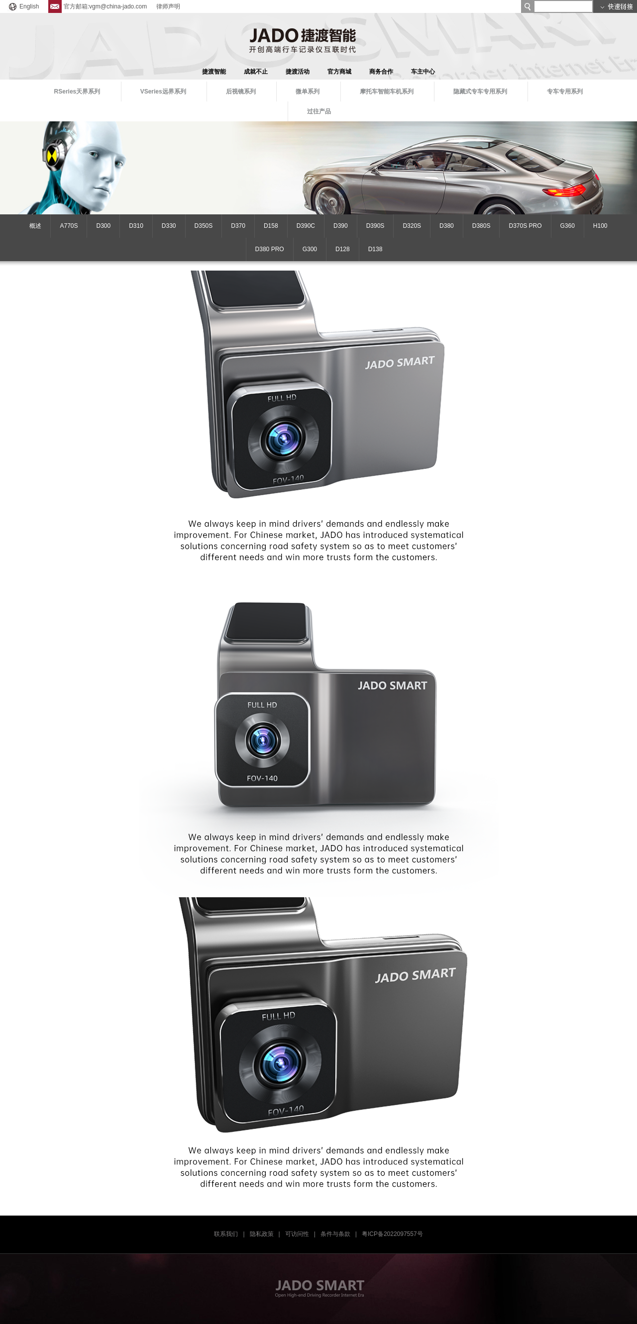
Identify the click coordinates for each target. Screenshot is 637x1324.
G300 (310, 249)
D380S (481, 225)
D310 (136, 225)
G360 (567, 225)
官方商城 (339, 71)
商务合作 (381, 71)
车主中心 (423, 71)
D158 (271, 225)
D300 (103, 225)
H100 (600, 225)
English (23, 6)
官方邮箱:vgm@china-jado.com (97, 6)
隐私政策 (262, 1233)
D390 (340, 225)
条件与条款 (335, 1233)
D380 (446, 225)
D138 (375, 249)
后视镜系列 (241, 91)
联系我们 (226, 1233)
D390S (375, 225)
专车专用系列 (565, 91)
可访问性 (297, 1233)
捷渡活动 (298, 71)
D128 (342, 249)
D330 (169, 225)
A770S (69, 225)
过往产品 (319, 111)
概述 (35, 225)
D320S (412, 225)
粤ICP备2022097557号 (392, 1233)
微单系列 (307, 91)
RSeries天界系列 (77, 91)
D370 (238, 225)
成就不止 (256, 71)
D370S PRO (525, 225)
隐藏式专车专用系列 (480, 91)
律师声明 (168, 6)
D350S (204, 225)
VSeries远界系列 (163, 91)
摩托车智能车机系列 (387, 91)
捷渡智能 (214, 71)
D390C (306, 225)
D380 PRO (269, 249)
